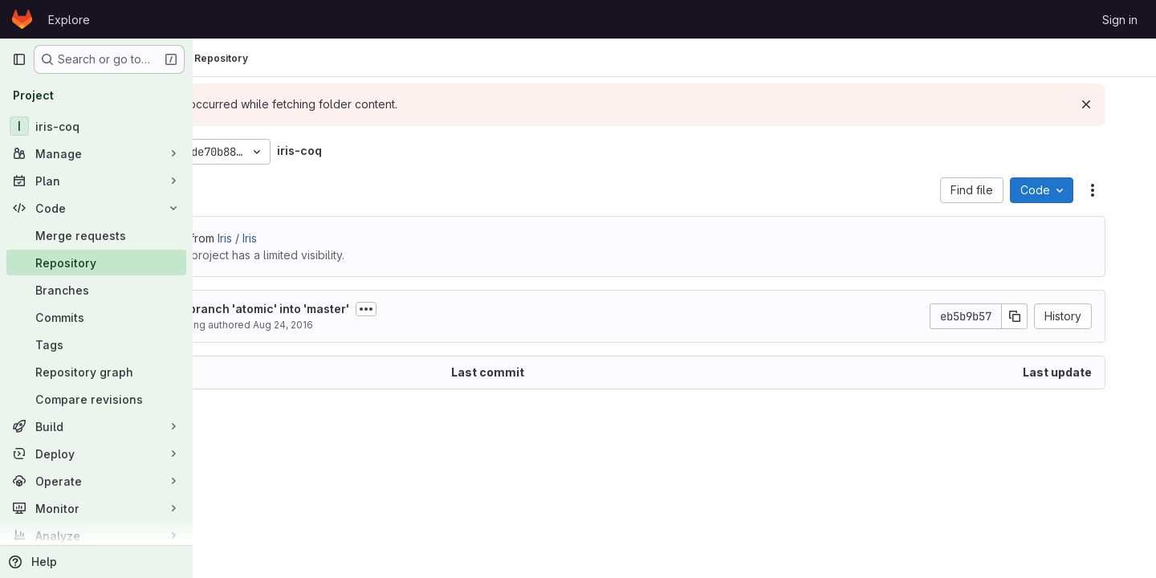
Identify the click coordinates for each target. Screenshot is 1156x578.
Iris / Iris (345, 238)
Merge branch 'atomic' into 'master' (358, 308)
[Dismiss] (1117, 104)
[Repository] (96, 262)
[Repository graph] (96, 372)
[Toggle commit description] (474, 309)
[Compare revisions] (96, 399)
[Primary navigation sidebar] (19, 59)
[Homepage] (22, 19)
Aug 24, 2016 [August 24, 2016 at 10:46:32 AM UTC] (391, 325)
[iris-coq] (96, 126)
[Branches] (96, 290)
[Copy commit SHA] (1046, 316)
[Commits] (96, 317)
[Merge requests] (96, 235)
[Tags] (96, 344)
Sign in (1120, 19)
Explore (69, 19)
